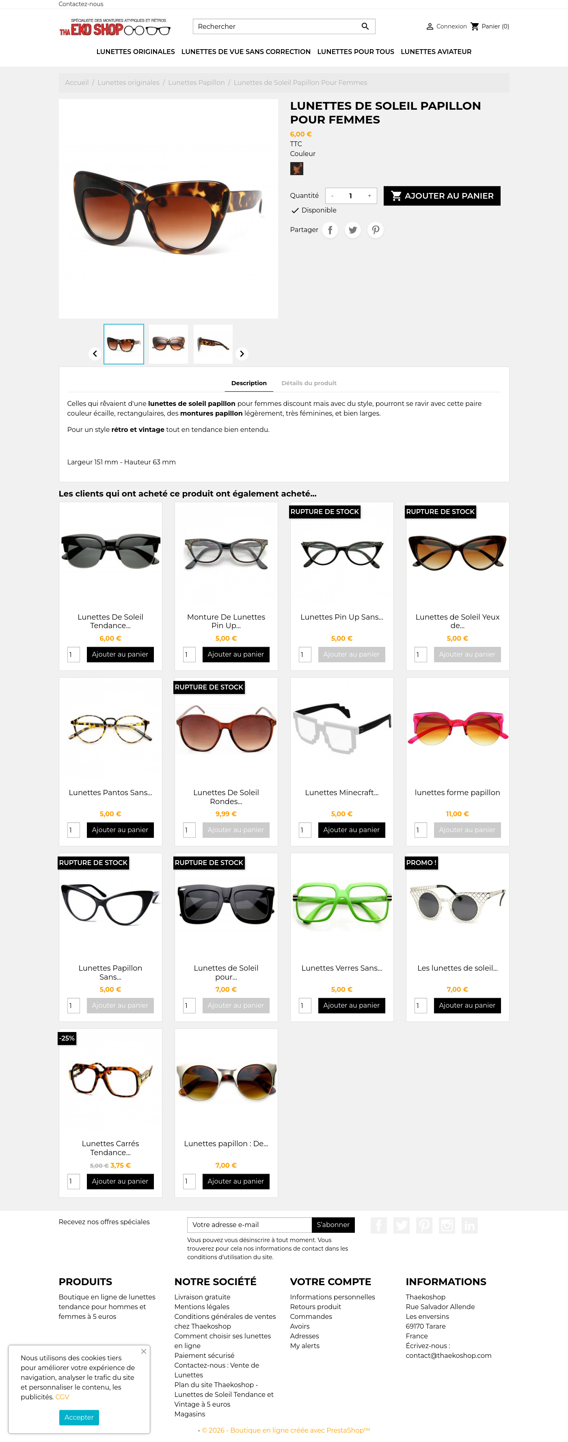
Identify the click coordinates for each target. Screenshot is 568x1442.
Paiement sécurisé (205, 1356)
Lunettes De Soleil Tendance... (110, 622)
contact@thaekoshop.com (449, 1356)
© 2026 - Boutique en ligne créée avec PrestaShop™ (286, 1430)
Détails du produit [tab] (309, 383)
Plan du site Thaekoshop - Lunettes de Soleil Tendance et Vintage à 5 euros (224, 1394)
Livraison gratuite (203, 1297)
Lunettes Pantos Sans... (110, 792)
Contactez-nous (81, 4)
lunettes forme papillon (457, 792)
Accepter (79, 1417)
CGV (62, 1397)
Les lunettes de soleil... (457, 968)
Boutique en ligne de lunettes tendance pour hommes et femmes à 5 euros (107, 1307)
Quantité (304, 195)
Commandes (311, 1317)
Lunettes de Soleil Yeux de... (457, 622)
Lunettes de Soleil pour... (226, 973)
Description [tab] (249, 383)
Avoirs (300, 1326)
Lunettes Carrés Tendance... (110, 1148)
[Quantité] (351, 196)
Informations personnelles (332, 1297)
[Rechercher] (284, 26)
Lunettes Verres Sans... (342, 968)
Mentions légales (202, 1307)
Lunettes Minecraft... (341, 792)
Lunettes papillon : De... (226, 1143)
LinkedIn (470, 1225)
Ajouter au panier (442, 196)
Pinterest (375, 230)
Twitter (401, 1225)
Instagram (447, 1225)
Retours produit (315, 1307)
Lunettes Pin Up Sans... (341, 617)
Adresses (304, 1336)
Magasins (190, 1414)
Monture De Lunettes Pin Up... (226, 622)
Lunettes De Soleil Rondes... (226, 797)
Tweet (353, 230)
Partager (330, 230)
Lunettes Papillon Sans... (110, 973)
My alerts (305, 1346)
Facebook (379, 1225)
